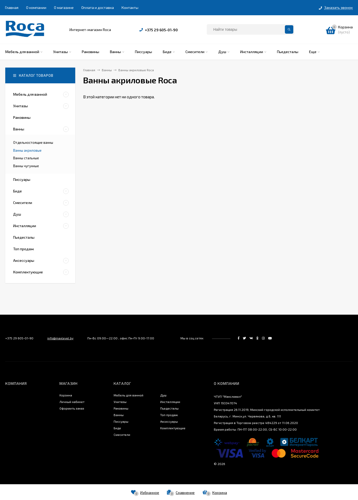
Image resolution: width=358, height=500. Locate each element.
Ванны (119, 415)
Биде (117, 428)
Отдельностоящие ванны (33, 142)
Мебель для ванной (128, 395)
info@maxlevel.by (60, 338)
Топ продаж (169, 415)
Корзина (65, 395)
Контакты (130, 7)
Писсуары (121, 421)
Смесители (122, 434)
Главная (11, 7)
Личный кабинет (71, 402)
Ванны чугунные (26, 166)
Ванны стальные (26, 158)
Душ (163, 395)
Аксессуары (169, 421)
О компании (36, 7)
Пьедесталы (169, 408)
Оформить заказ (71, 408)
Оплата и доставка (97, 7)
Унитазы (120, 402)
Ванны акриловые (27, 150)
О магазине (64, 7)
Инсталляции (170, 402)
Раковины (121, 408)
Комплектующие (172, 428)
